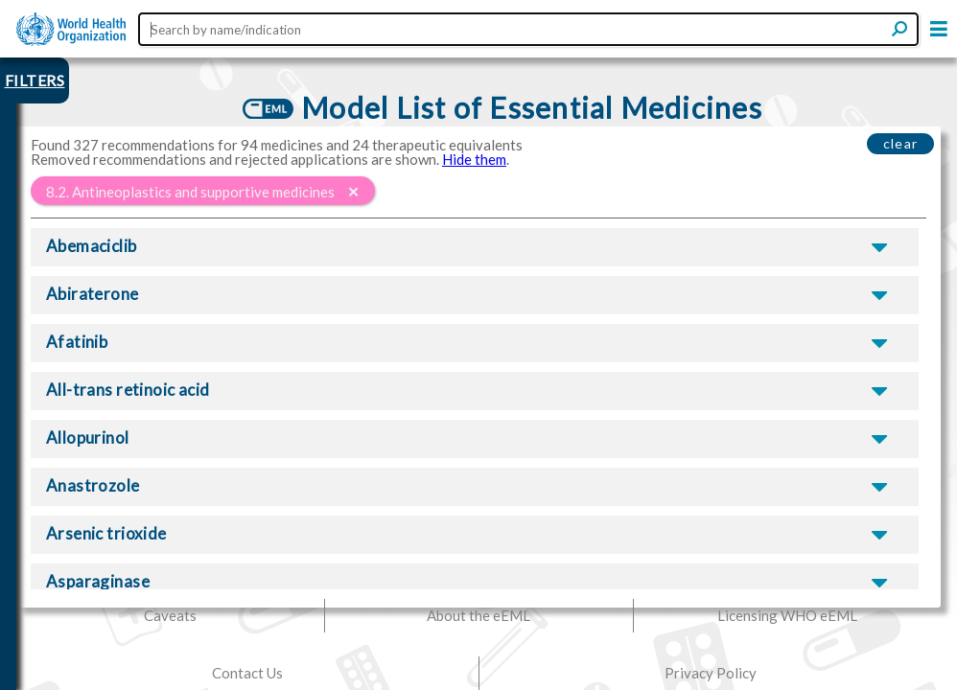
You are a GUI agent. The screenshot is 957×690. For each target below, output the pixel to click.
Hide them (474, 159)
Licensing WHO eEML (787, 615)
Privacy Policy (711, 672)
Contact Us (247, 672)
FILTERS (35, 80)
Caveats (170, 615)
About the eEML (478, 615)
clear (901, 143)
